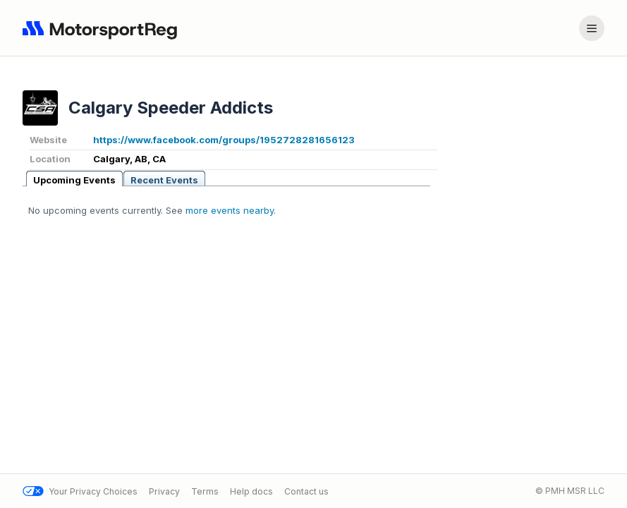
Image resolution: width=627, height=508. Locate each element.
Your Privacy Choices (80, 491)
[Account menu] (591, 28)
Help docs (251, 491)
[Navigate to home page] (103, 28)
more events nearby (229, 210)
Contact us (306, 491)
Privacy (164, 491)
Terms (205, 491)
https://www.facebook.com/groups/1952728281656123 (224, 139)
